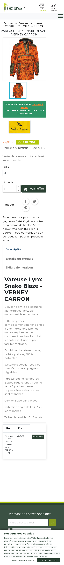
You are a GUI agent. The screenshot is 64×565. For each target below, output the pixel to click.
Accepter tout (48, 560)
